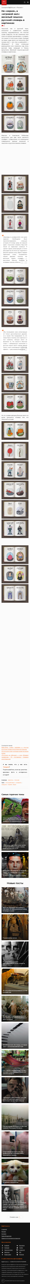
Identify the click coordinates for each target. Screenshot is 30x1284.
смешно (4, 784)
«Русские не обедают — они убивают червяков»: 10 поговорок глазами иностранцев (15, 757)
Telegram (6, 767)
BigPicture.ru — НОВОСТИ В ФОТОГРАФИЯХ (14, 1261)
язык (14, 784)
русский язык (10, 782)
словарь (18, 782)
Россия (19, 7)
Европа (10, 780)
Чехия (10, 784)
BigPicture (11, 7)
